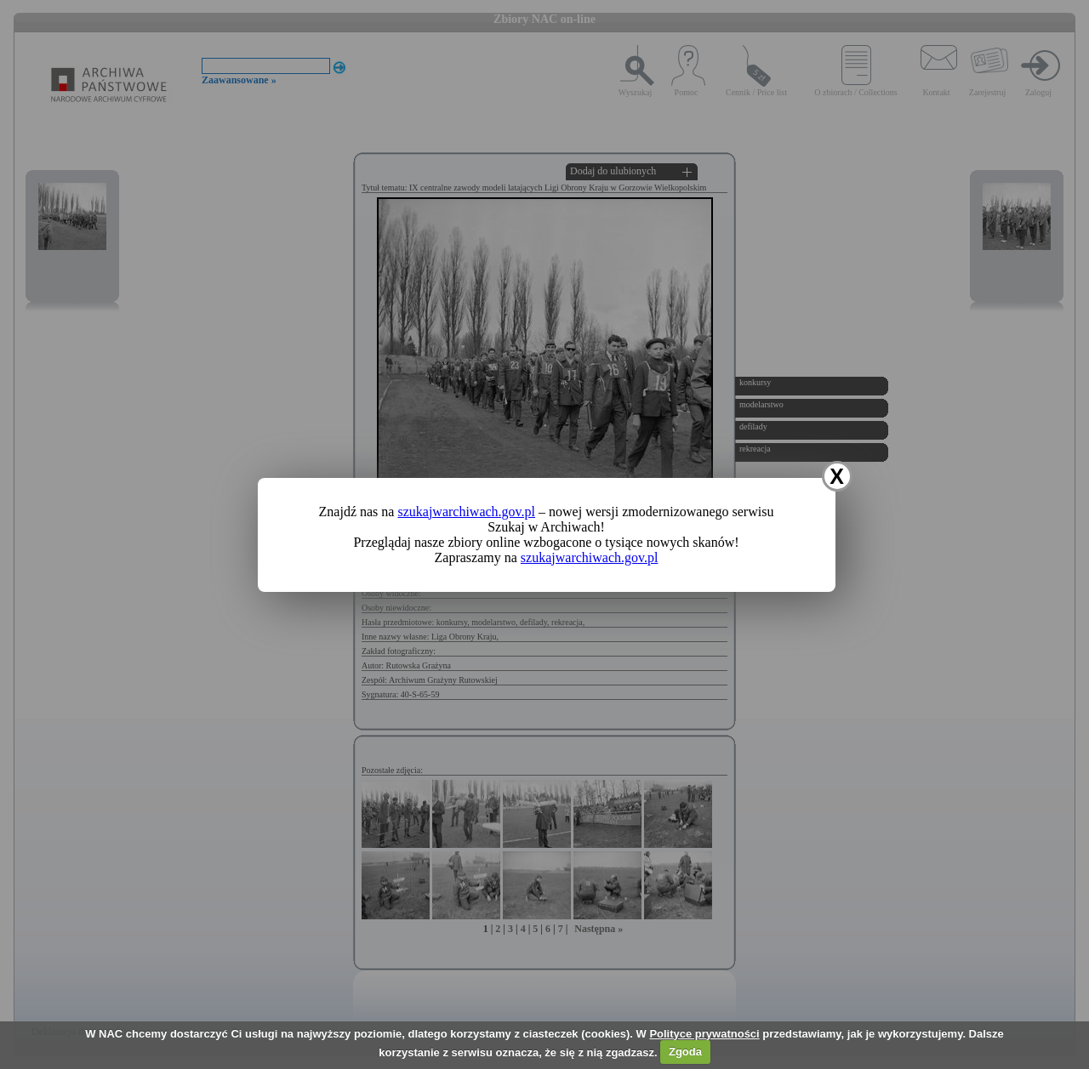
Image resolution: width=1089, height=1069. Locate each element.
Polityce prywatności (704, 1033)
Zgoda (685, 1051)
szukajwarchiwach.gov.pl (466, 511)
